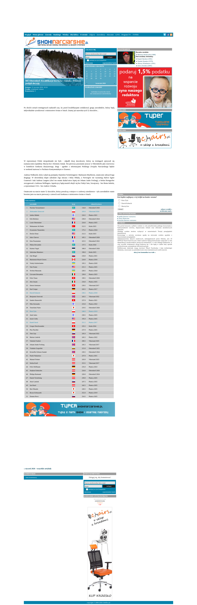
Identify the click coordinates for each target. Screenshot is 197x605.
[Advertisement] (98, 16)
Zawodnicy (101, 35)
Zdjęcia (92, 35)
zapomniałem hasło (109, 63)
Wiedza (65, 35)
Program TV (126, 35)
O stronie (83, 35)
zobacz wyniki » (166, 209)
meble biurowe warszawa (127, 216)
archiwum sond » (166, 211)
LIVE (117, 35)
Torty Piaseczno (124, 218)
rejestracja (89, 63)
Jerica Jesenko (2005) (145, 66)
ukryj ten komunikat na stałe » (145, 252)
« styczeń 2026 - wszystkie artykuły (37, 469)
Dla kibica (74, 35)
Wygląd (28, 35)
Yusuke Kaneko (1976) (145, 61)
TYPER (136, 35)
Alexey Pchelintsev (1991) (146, 63)
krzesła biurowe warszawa (127, 220)
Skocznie (110, 35)
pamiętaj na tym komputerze (97, 60)
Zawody (48, 35)
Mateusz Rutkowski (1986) (147, 54)
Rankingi (57, 35)
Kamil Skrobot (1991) (145, 59)
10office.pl (106, 602)
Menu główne (38, 35)
